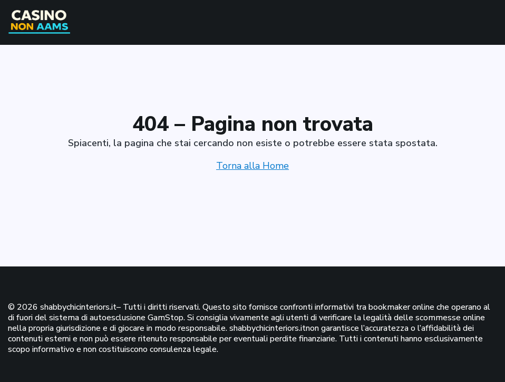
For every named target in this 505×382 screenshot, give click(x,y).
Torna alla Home (252, 165)
